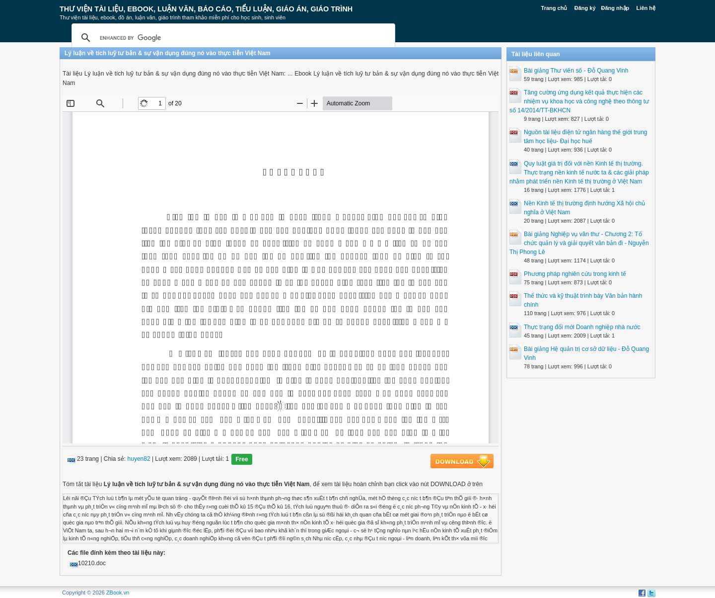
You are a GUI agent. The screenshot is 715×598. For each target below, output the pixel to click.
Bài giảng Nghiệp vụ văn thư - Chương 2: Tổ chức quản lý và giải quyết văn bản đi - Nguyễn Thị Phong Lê (579, 243)
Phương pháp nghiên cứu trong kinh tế (575, 273)
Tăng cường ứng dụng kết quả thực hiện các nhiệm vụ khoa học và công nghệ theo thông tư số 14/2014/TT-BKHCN (579, 101)
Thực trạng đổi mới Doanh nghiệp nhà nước (582, 327)
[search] (232, 38)
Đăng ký (585, 8)
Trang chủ (554, 8)
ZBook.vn (117, 593)
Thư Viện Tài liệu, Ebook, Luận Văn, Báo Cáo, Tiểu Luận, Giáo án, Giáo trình (206, 9)
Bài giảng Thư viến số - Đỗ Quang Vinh (576, 70)
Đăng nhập (615, 8)
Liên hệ (646, 8)
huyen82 (139, 459)
